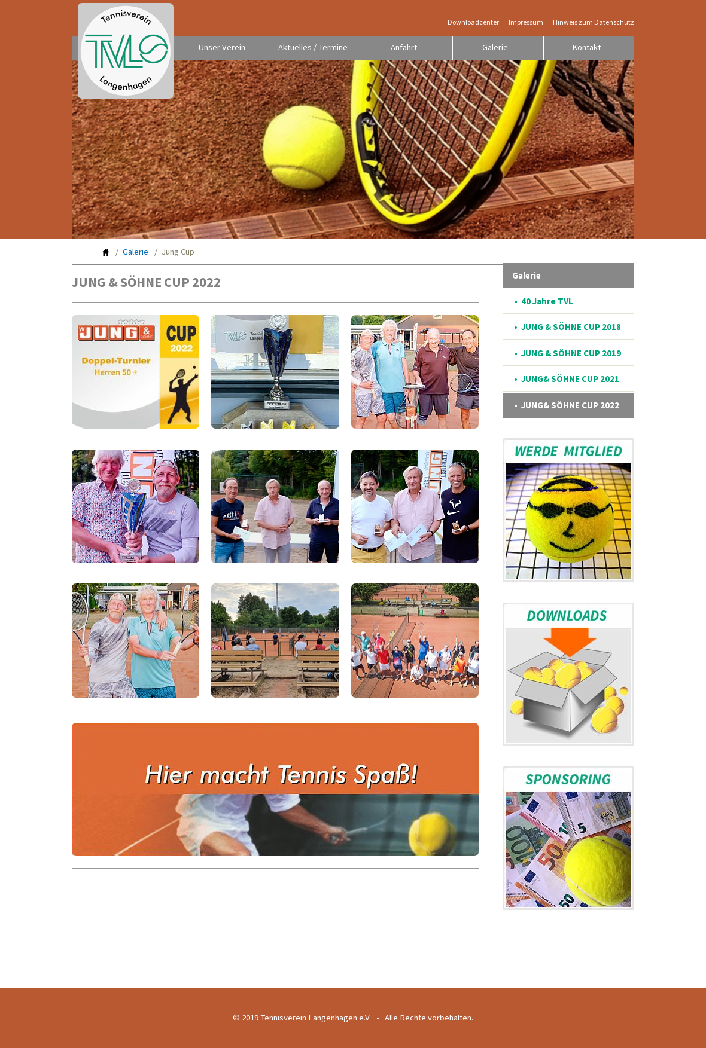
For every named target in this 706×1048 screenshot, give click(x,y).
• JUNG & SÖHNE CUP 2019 (567, 353)
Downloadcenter (473, 22)
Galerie (495, 47)
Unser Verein (222, 47)
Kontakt (586, 47)
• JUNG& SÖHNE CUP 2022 (566, 405)
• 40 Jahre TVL (543, 301)
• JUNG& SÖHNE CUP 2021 (566, 378)
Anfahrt (404, 47)
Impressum (526, 22)
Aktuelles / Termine (313, 47)
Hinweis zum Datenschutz (593, 22)
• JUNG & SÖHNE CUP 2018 (567, 326)
